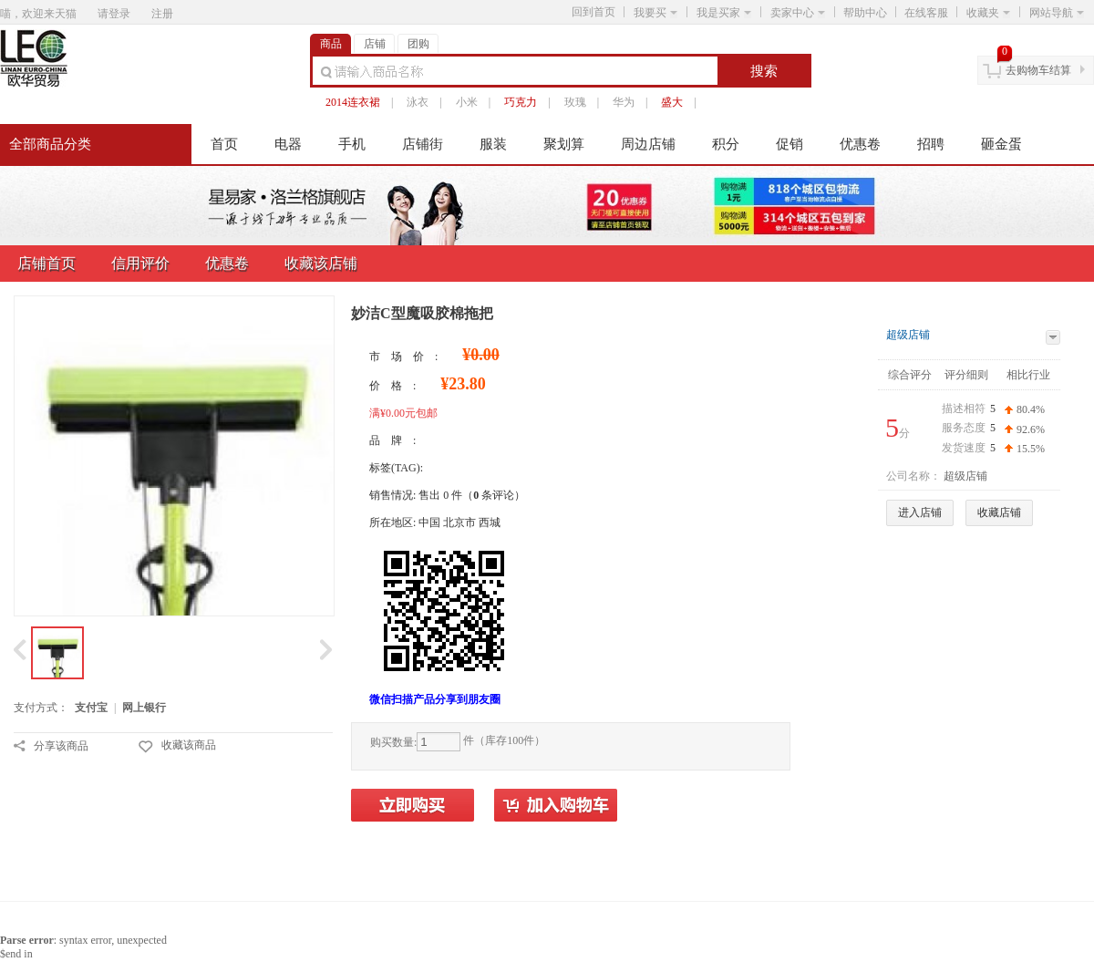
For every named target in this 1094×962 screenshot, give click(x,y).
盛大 (672, 102)
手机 (352, 144)
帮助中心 (865, 12)
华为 (624, 102)
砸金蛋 (1001, 144)
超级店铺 (908, 334)
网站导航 (1056, 12)
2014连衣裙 (352, 102)
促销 (789, 144)
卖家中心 (797, 12)
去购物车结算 (1038, 70)
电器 (288, 144)
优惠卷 (860, 144)
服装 (493, 144)
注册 (162, 13)
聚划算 (563, 144)
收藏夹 (988, 12)
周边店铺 (648, 144)
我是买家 (724, 12)
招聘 (930, 144)
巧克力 (520, 102)
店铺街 (422, 144)
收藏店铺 (999, 512)
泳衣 (417, 102)
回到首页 (593, 11)
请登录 (114, 13)
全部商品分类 (50, 144)
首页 (224, 144)
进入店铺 (920, 512)
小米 (467, 102)
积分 (725, 144)
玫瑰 (575, 102)
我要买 (655, 12)
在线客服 (926, 12)
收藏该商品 (188, 745)
